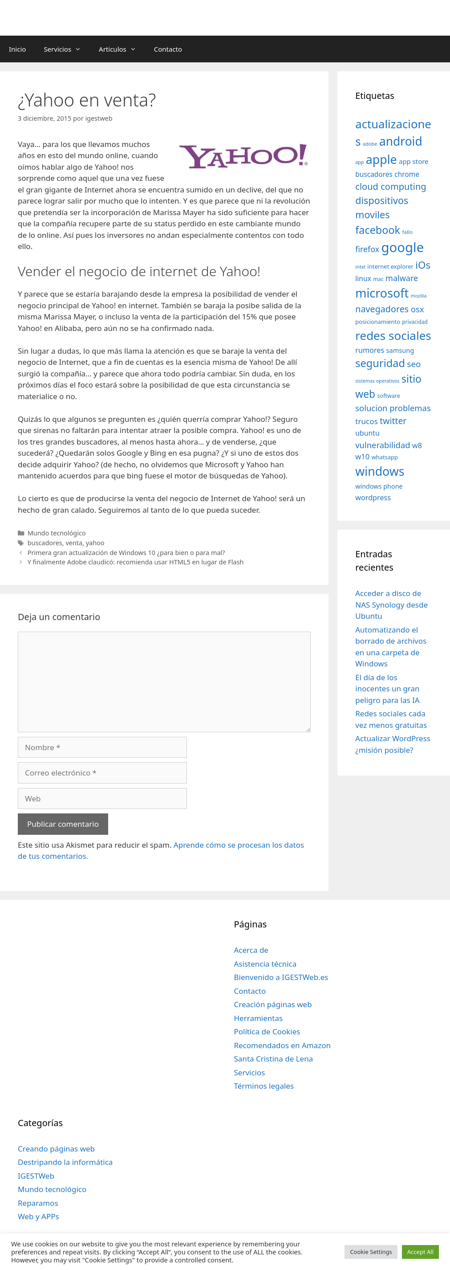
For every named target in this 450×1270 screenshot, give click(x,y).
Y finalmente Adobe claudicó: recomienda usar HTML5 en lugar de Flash (136, 562)
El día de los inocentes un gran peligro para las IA (387, 688)
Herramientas (258, 1018)
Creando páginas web (56, 1148)
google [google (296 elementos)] (402, 247)
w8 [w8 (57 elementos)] (417, 445)
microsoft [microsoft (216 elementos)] (382, 293)
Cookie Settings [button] (371, 1252)
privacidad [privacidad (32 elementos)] (414, 321)
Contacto (168, 49)
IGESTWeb (36, 1176)
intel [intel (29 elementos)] (360, 266)
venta (73, 543)
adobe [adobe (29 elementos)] (370, 143)
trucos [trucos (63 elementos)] (366, 421)
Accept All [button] (420, 1252)
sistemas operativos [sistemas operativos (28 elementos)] (377, 381)
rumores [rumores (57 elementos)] (369, 350)
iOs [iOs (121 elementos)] (422, 265)
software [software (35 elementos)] (388, 396)
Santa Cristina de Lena (273, 1059)
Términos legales (264, 1086)
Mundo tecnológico (57, 533)
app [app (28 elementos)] (359, 162)
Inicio (17, 49)
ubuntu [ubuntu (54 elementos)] (367, 433)
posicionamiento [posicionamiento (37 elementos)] (377, 322)
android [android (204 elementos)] (400, 141)
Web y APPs (38, 1216)
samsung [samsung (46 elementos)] (400, 350)
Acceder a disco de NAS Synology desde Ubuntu (391, 604)
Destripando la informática (65, 1162)
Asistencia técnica (265, 964)
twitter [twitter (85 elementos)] (393, 421)
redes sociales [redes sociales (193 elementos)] (393, 335)
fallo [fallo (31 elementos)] (407, 232)
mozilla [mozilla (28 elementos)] (419, 296)
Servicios (67, 49)
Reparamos (38, 1203)
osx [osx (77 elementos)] (417, 308)
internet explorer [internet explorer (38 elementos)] (390, 266)
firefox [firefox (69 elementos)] (367, 249)
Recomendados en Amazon (282, 1045)
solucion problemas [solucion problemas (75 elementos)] (392, 407)
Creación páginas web (273, 1004)
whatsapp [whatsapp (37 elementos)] (385, 457)
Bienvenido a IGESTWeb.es (281, 977)
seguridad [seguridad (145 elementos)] (380, 363)
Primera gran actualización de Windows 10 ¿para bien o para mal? (126, 552)
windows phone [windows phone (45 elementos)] (378, 486)
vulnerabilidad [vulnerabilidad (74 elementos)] (382, 444)
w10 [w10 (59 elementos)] (362, 456)
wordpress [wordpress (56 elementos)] (373, 497)
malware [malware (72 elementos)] (401, 278)
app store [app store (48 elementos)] (413, 161)
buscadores (45, 543)
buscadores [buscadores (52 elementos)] (374, 174)
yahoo (95, 543)
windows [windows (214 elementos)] (379, 471)
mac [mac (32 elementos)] (378, 278)
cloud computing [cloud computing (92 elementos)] (390, 186)
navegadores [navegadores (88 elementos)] (382, 309)
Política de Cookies (267, 1031)
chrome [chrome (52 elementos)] (406, 174)
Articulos (122, 49)
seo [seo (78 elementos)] (414, 364)
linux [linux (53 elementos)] (363, 278)
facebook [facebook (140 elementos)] (377, 230)
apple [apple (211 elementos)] (381, 159)
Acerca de (251, 950)
